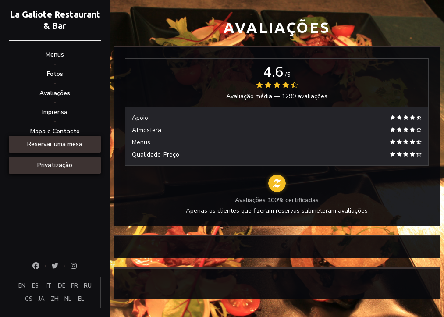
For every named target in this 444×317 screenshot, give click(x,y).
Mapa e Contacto (55, 131)
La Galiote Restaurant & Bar (55, 20)
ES (35, 286)
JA (42, 299)
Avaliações (54, 93)
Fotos (55, 74)
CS (28, 299)
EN (21, 286)
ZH (55, 299)
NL (67, 299)
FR (74, 286)
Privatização (54, 165)
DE (61, 286)
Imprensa (54, 112)
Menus (55, 54)
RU (88, 286)
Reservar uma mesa (54, 144)
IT (48, 286)
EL (81, 299)
